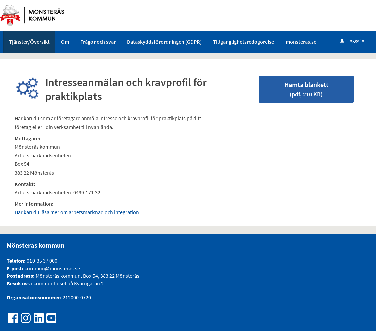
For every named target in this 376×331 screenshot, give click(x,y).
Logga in (352, 41)
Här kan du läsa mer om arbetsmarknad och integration (77, 212)
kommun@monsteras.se (51, 268)
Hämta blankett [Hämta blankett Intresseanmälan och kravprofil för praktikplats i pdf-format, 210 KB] (306, 89)
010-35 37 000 (42, 260)
